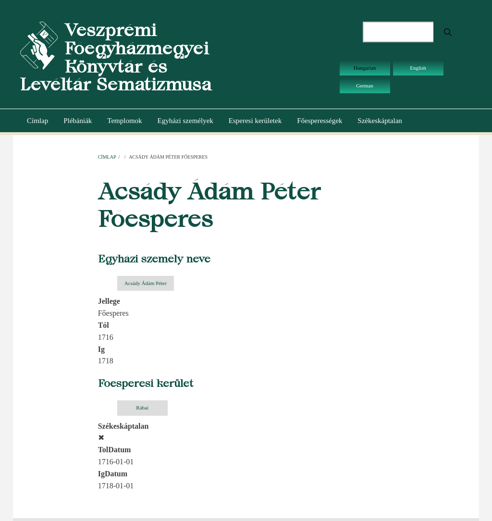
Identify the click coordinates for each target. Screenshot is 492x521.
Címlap (37, 120)
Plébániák (77, 120)
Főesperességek (319, 120)
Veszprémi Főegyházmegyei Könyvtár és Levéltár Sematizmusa (115, 57)
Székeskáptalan (379, 120)
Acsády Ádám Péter (145, 283)
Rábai (142, 407)
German (364, 85)
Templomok (124, 120)
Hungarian (365, 68)
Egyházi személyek (185, 120)
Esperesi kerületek (255, 120)
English (418, 68)
